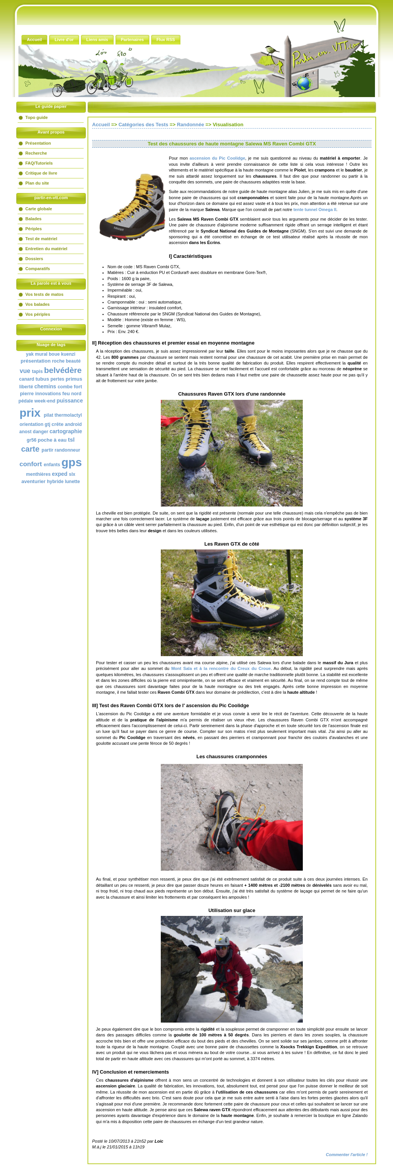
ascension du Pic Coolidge (217, 158)
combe (65, 386)
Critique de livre (41, 173)
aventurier (33, 481)
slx (72, 474)
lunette (72, 481)
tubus (42, 379)
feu (66, 393)
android (73, 424)
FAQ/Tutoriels (39, 163)
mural (41, 354)
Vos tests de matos (44, 294)
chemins (45, 386)
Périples (33, 228)
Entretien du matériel (46, 248)
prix (30, 412)
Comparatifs (37, 268)
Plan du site (37, 183)
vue (25, 371)
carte (30, 449)
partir (47, 450)
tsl (71, 439)
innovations (48, 393)
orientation (31, 424)
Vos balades (37, 304)
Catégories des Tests (143, 124)
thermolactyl (68, 415)
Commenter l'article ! (347, 1154)
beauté (73, 361)
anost (25, 431)
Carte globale (38, 208)
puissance (69, 401)
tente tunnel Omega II (314, 209)
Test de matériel (41, 238)
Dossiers (34, 258)
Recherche (36, 153)
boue (54, 354)
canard (26, 379)
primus (74, 379)
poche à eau (52, 440)
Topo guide (36, 117)
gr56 (31, 440)
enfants (52, 464)
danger (40, 431)
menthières (38, 474)
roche (58, 361)
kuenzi (68, 354)
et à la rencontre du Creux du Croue (221, 668)
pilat (48, 415)
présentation (36, 361)
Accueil (101, 124)
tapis (37, 371)
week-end (44, 401)
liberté (26, 386)
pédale (25, 401)
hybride (55, 481)
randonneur (67, 450)
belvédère (63, 370)
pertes (57, 379)
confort (31, 464)
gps (71, 462)
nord (76, 393)
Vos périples (37, 314)
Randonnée (190, 124)
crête (57, 424)
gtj (47, 424)
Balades (33, 218)
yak (30, 354)
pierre (27, 393)
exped (59, 474)
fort (78, 386)
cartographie (66, 431)
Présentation (38, 143)
